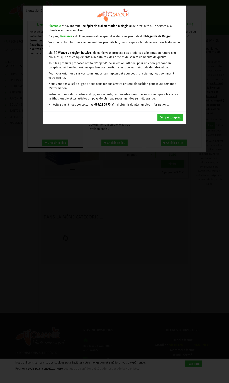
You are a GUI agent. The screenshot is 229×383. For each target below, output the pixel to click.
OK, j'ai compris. (170, 117)
